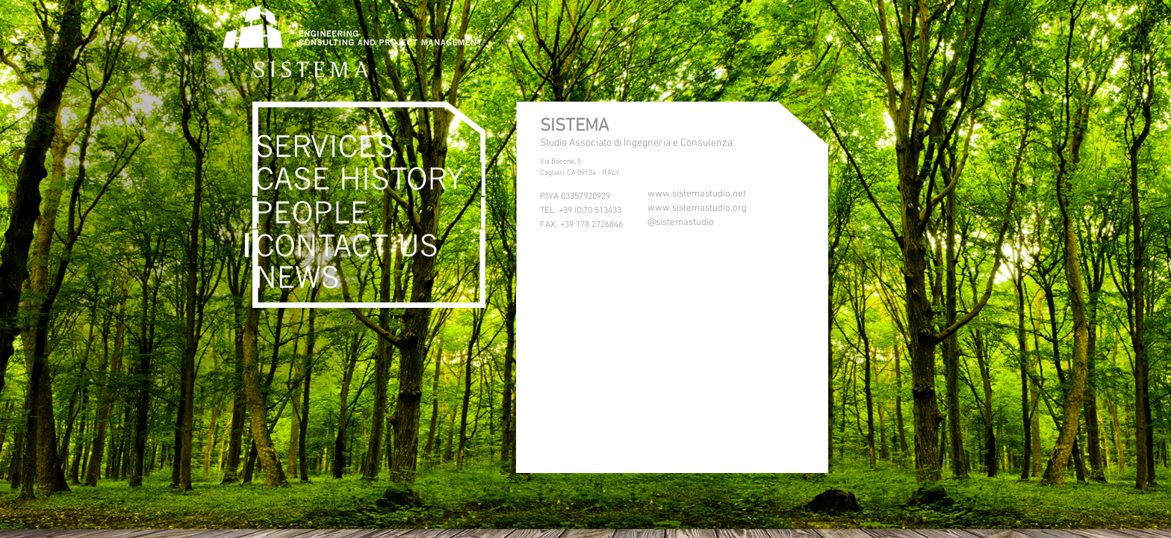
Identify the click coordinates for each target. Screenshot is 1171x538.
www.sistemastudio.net (696, 194)
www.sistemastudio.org (697, 208)
